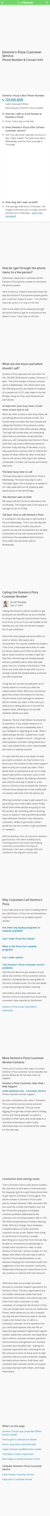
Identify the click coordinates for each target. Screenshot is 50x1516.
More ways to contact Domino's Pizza (21, 1458)
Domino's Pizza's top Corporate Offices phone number (22, 1433)
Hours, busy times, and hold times (19, 1444)
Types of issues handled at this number (22, 1449)
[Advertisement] (25, 172)
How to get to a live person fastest (19, 1439)
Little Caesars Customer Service (18, 1474)
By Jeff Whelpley (18, 602)
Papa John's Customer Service (17, 1479)
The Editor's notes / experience (17, 1454)
